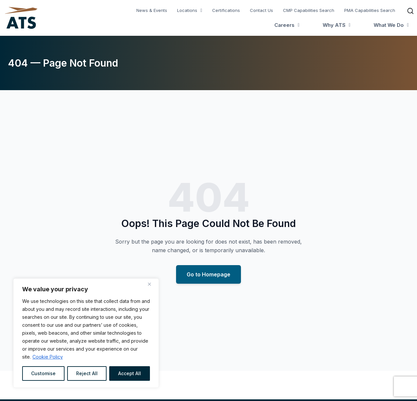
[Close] (152, 284)
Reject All (87, 373)
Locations (189, 10)
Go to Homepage (208, 274)
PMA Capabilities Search (369, 10)
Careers (287, 25)
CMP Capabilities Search (308, 10)
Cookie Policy (47, 357)
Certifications (226, 10)
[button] (189, 10)
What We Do (391, 25)
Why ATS (336, 25)
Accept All (129, 373)
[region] (86, 333)
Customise (43, 373)
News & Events (151, 10)
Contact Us (261, 10)
